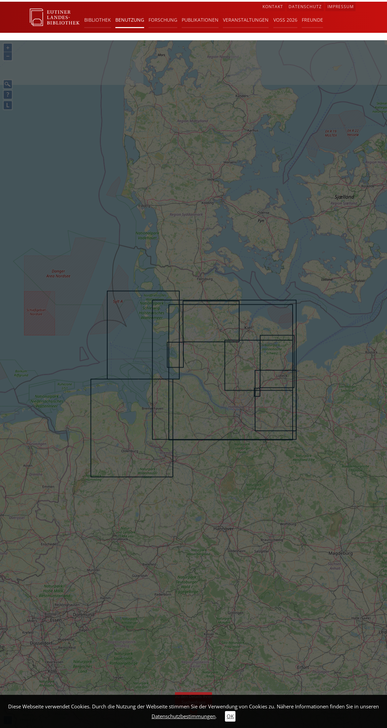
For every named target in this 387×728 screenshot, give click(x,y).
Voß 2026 (285, 20)
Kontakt (273, 6)
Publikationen (200, 20)
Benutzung (129, 20)
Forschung (163, 20)
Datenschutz (305, 6)
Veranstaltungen (246, 20)
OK (230, 716)
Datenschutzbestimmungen (183, 716)
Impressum (340, 6)
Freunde (312, 20)
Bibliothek (97, 20)
